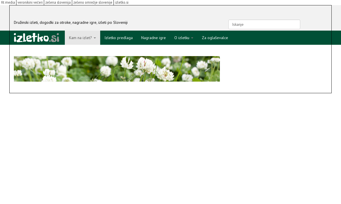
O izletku (183, 37)
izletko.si (121, 2)
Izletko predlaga (118, 37)
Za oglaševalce (215, 37)
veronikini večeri (30, 2)
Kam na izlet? (82, 37)
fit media (8, 2)
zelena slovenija (58, 2)
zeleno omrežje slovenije (92, 2)
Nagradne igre (153, 37)
